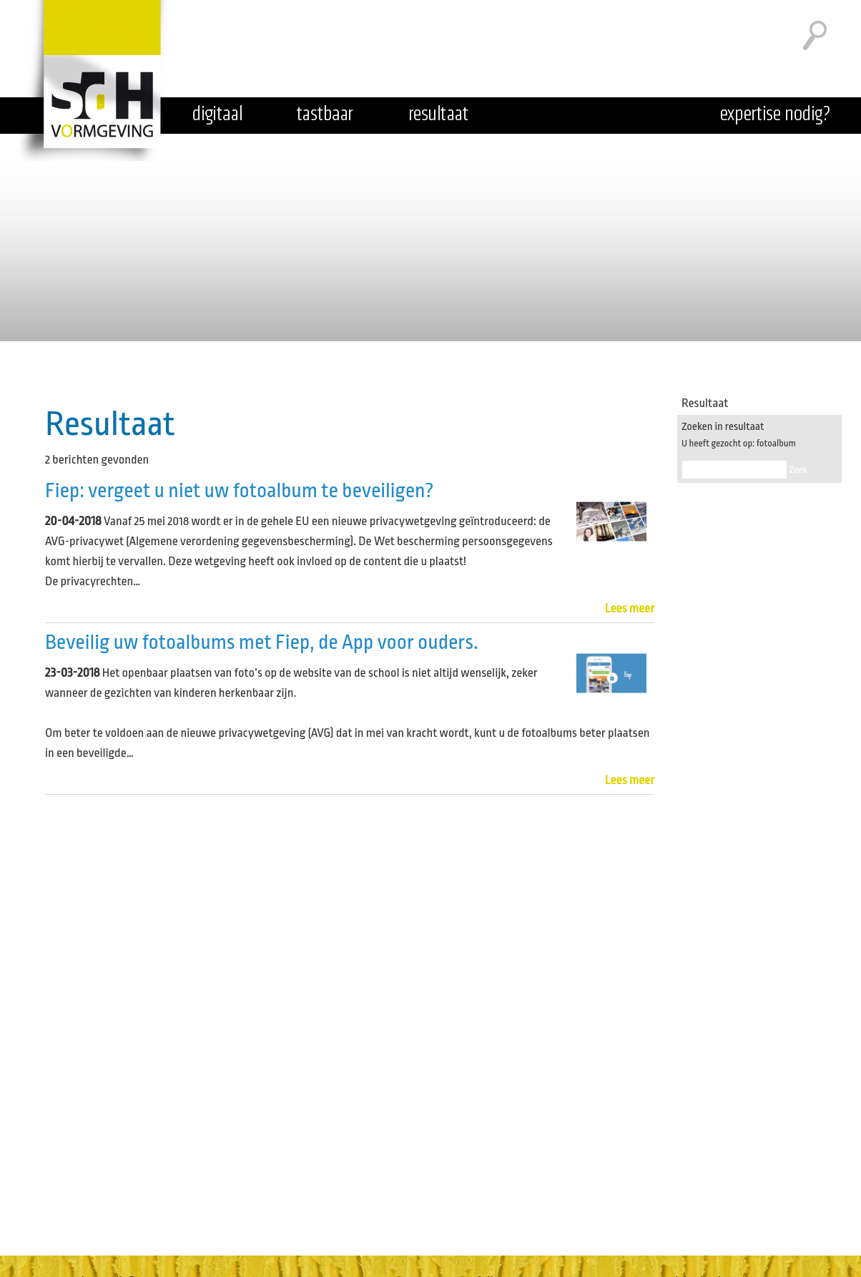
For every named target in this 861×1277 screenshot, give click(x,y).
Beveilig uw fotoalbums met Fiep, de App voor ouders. (261, 642)
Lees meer (629, 608)
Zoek (798, 469)
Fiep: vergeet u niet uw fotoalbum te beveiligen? (239, 490)
